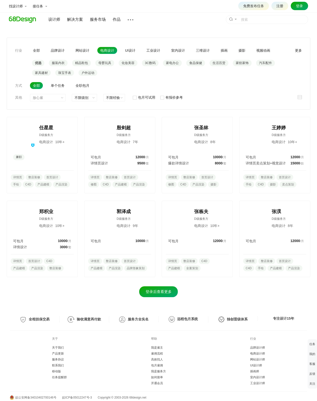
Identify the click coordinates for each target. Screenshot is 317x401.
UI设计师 (256, 365)
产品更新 (58, 353)
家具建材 (41, 73)
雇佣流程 (157, 353)
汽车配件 (265, 63)
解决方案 (75, 19)
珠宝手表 (64, 73)
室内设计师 (257, 377)
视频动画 (263, 50)
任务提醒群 (59, 377)
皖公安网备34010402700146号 (33, 397)
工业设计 (153, 50)
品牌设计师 (257, 347)
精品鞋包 (81, 63)
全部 (36, 50)
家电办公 (172, 63)
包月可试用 (143, 97)
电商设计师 (257, 353)
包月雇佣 (157, 365)
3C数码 (150, 63)
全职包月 (82, 86)
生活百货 (218, 63)
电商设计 (107, 50)
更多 (298, 50)
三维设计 (203, 50)
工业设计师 (257, 383)
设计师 (54, 19)
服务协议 (58, 359)
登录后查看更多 (159, 292)
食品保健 (195, 63)
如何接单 (157, 377)
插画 (224, 50)
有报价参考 (171, 97)
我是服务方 (158, 371)
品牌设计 (58, 50)
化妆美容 (128, 63)
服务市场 (98, 19)
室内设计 (178, 50)
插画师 (254, 371)
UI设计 (130, 50)
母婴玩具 (104, 63)
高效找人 (157, 359)
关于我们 (58, 347)
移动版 (56, 371)
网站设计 (82, 50)
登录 (299, 6)
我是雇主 (157, 347)
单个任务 (58, 86)
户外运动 (87, 73)
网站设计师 (257, 359)
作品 (117, 19)
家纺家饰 (242, 63)
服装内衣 (58, 63)
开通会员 (157, 383)
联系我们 (58, 365)
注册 (279, 6)
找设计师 (18, 6)
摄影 (241, 50)
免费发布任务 (253, 6)
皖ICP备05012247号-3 (77, 397)
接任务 (40, 6)
